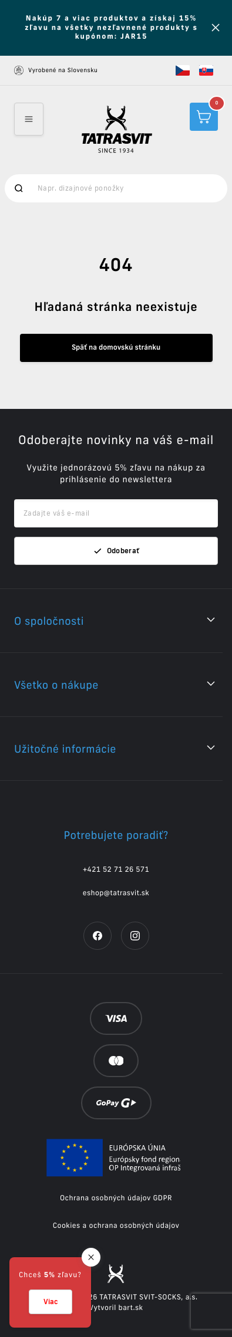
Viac (50, 1301)
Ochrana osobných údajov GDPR (116, 1198)
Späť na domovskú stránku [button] (116, 347)
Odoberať (116, 551)
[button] (183, 70)
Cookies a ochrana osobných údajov (116, 1225)
